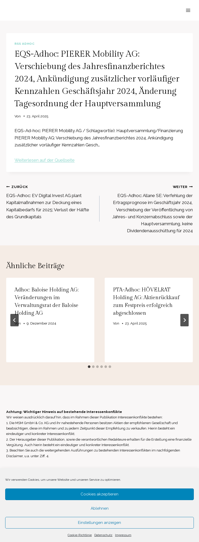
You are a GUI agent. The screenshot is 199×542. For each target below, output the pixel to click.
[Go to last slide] (14, 320)
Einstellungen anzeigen (99, 522)
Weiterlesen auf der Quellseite (45, 160)
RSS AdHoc (24, 44)
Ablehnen (100, 508)
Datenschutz (103, 535)
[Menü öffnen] (188, 10)
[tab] (89, 366)
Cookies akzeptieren (99, 494)
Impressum (123, 535)
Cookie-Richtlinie (80, 535)
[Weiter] (184, 320)
